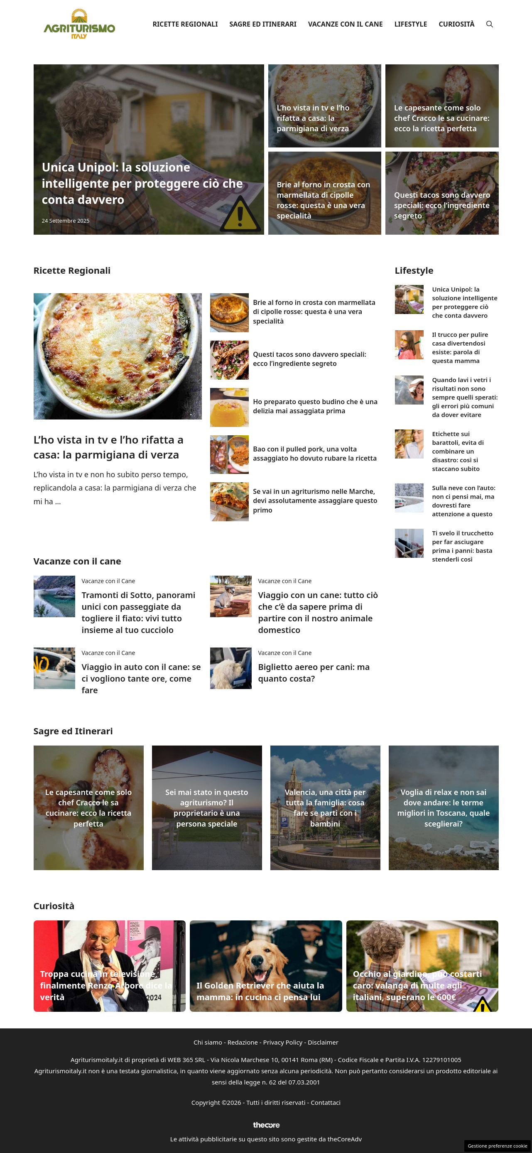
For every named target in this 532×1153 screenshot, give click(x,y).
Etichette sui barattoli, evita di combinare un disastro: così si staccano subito (458, 451)
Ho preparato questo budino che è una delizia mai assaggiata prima (315, 406)
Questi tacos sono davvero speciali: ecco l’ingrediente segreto (442, 205)
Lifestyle (411, 24)
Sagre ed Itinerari (263, 24)
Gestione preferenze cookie (497, 1146)
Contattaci (326, 1102)
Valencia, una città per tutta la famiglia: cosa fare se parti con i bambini (325, 808)
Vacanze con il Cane (345, 24)
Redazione (243, 1042)
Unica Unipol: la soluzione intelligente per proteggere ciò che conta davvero (142, 183)
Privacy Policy (283, 1042)
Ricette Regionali (185, 24)
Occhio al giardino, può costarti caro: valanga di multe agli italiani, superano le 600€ (417, 985)
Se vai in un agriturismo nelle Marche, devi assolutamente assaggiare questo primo (315, 501)
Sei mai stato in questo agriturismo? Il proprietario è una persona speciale (206, 808)
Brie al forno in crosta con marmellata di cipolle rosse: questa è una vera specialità (323, 200)
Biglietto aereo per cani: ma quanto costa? (314, 672)
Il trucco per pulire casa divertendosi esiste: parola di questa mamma (460, 347)
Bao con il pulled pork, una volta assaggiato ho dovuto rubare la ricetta (315, 453)
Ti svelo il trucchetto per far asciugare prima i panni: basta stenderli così (462, 546)
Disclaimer (323, 1042)
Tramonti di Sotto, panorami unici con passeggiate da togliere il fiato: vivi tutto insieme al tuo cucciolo (139, 612)
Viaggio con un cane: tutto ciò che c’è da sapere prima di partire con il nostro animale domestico (318, 612)
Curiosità (457, 24)
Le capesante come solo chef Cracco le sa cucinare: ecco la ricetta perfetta (442, 118)
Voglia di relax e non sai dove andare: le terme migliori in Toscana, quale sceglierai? (443, 808)
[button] (490, 24)
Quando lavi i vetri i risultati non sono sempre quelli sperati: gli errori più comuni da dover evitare (465, 397)
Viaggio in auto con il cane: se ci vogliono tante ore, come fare (141, 678)
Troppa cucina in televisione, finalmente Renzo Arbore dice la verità (106, 985)
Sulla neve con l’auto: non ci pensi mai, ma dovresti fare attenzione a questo (463, 500)
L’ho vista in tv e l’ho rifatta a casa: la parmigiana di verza (313, 118)
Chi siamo (208, 1042)
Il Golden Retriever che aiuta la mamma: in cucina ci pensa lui (260, 991)
